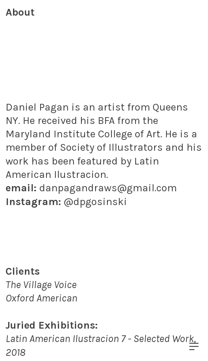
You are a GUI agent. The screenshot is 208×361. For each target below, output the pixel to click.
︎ (194, 347)
